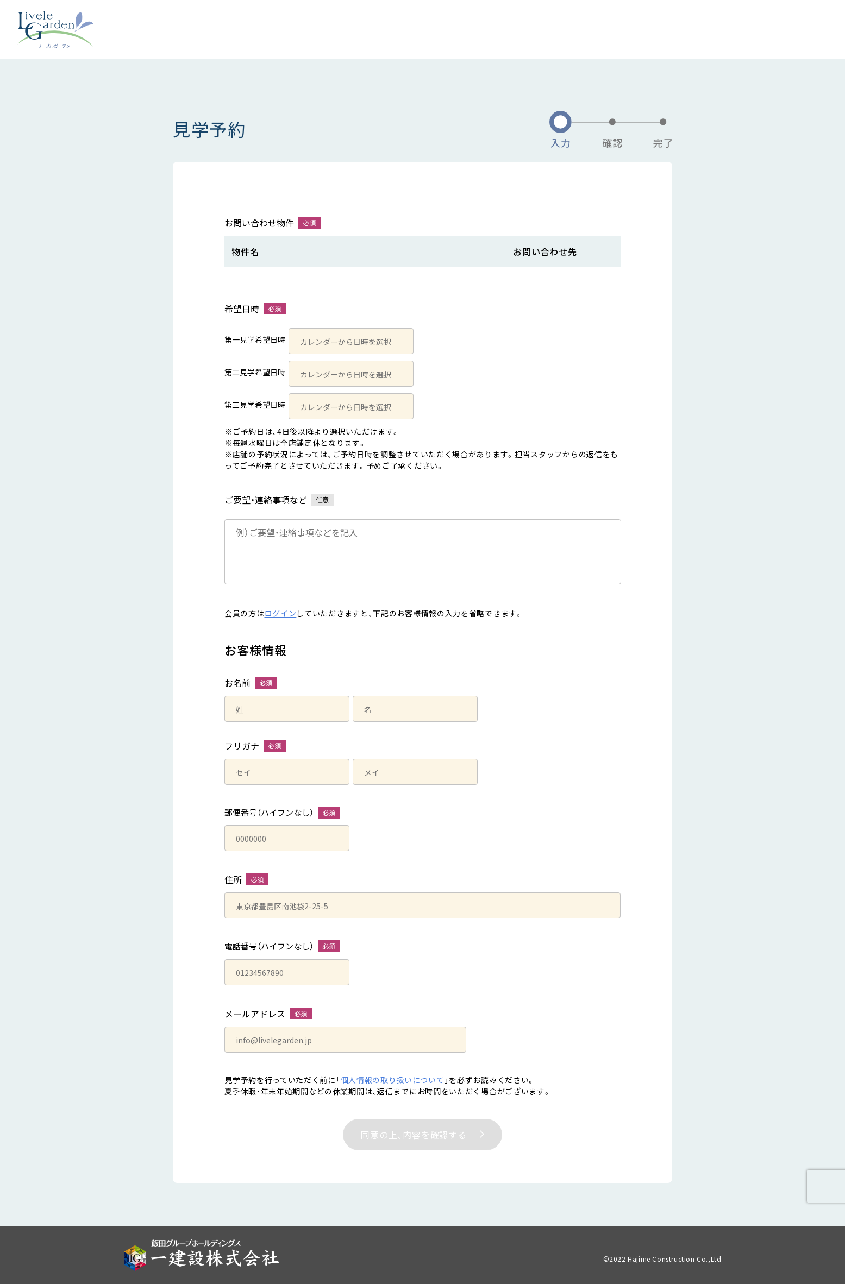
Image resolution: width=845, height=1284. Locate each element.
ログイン (281, 613)
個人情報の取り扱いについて (393, 1079)
